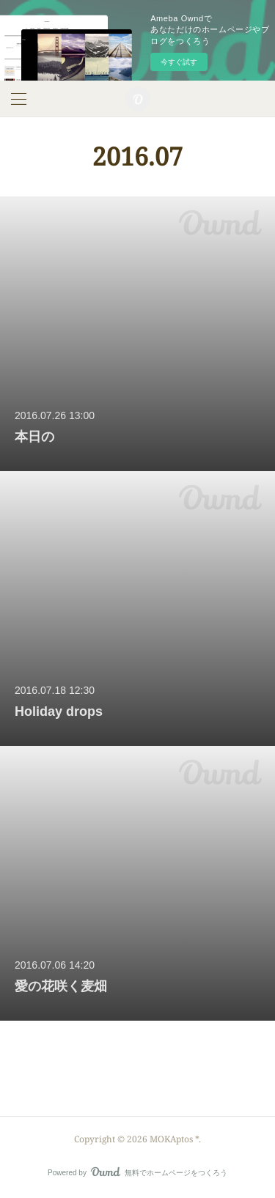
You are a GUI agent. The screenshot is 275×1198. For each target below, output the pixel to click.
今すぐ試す (179, 62)
